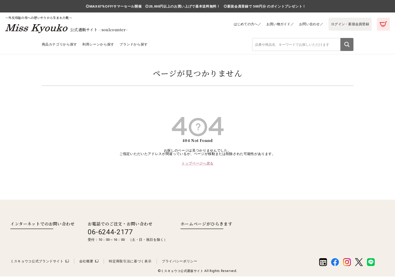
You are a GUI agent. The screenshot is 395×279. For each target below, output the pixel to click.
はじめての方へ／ (244, 24)
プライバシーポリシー (179, 263)
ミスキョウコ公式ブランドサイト (37, 263)
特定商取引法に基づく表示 (130, 263)
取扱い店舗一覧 (201, 237)
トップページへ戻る (197, 166)
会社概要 (86, 263)
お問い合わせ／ (309, 24)
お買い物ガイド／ (278, 24)
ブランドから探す (133, 46)
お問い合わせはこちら (32, 237)
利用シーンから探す (98, 46)
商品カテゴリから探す (59, 46)
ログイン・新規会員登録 (349, 24)
